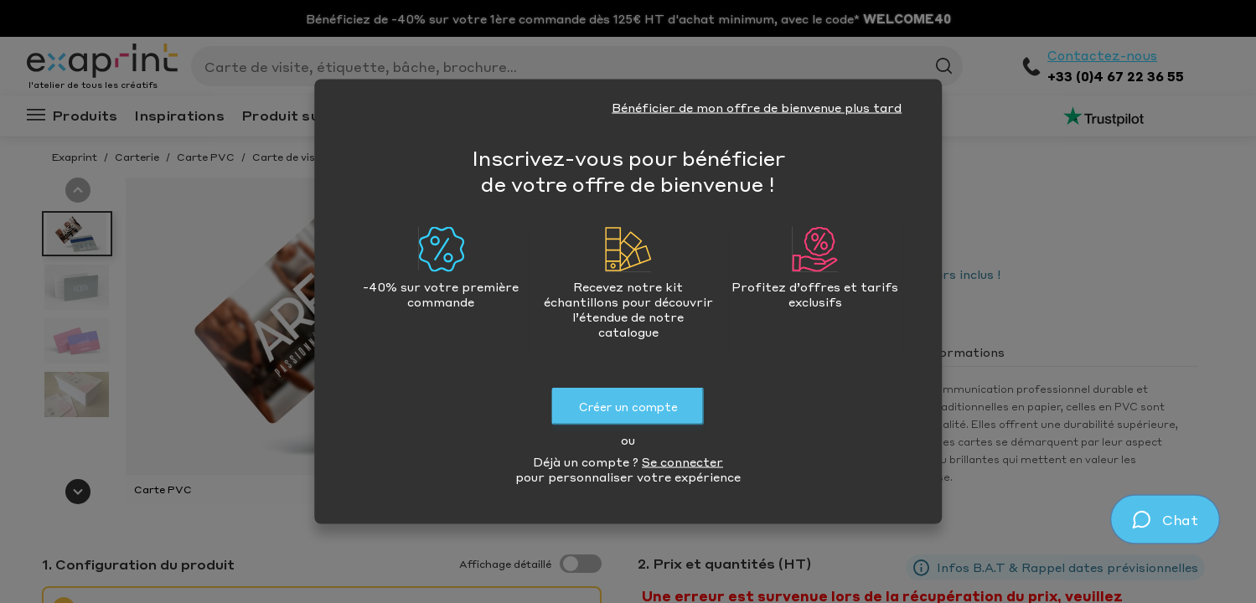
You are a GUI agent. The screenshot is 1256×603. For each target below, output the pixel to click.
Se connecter (682, 461)
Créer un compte (628, 406)
